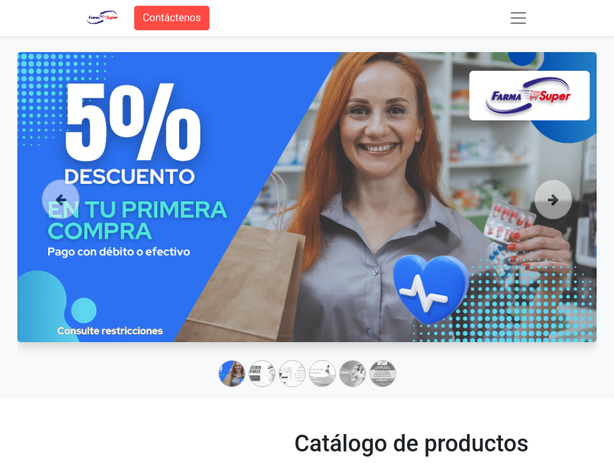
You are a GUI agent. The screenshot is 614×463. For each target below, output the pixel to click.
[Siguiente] (553, 217)
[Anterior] (60, 217)
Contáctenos (172, 18)
